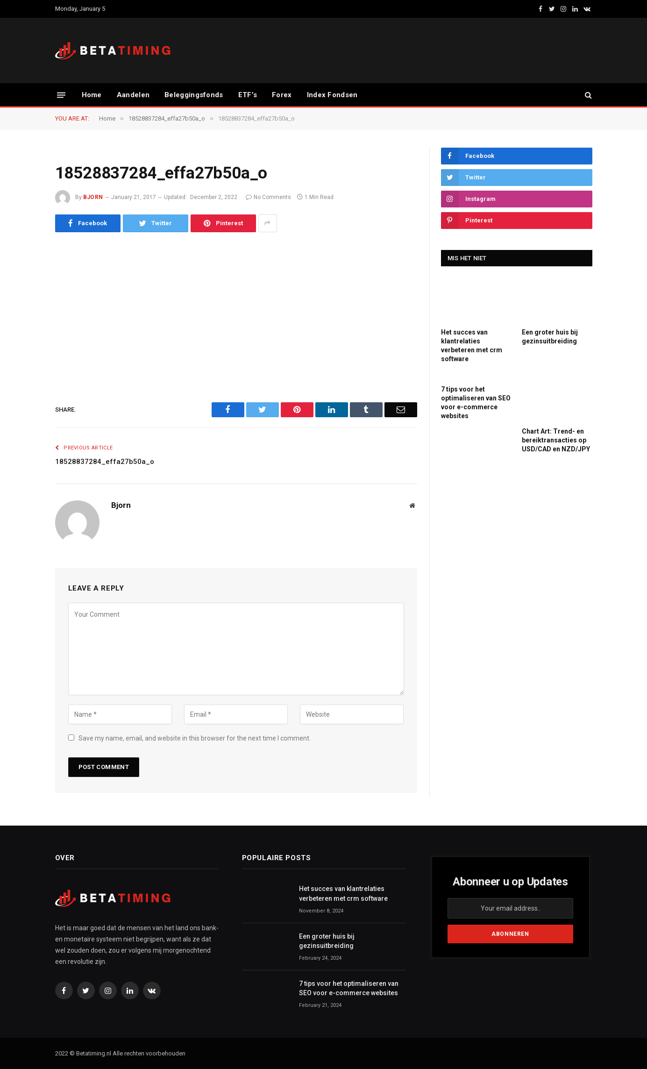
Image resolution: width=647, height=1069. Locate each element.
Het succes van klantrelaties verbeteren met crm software (471, 345)
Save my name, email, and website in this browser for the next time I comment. (194, 738)
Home (92, 95)
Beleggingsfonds (193, 95)
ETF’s (247, 95)
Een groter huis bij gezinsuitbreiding (550, 336)
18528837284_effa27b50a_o (104, 461)
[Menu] (61, 94)
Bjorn (93, 197)
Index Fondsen (332, 95)
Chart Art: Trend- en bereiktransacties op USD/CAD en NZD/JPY (556, 440)
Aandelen (133, 95)
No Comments (268, 197)
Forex (282, 95)
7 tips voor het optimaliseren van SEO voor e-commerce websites (476, 402)
